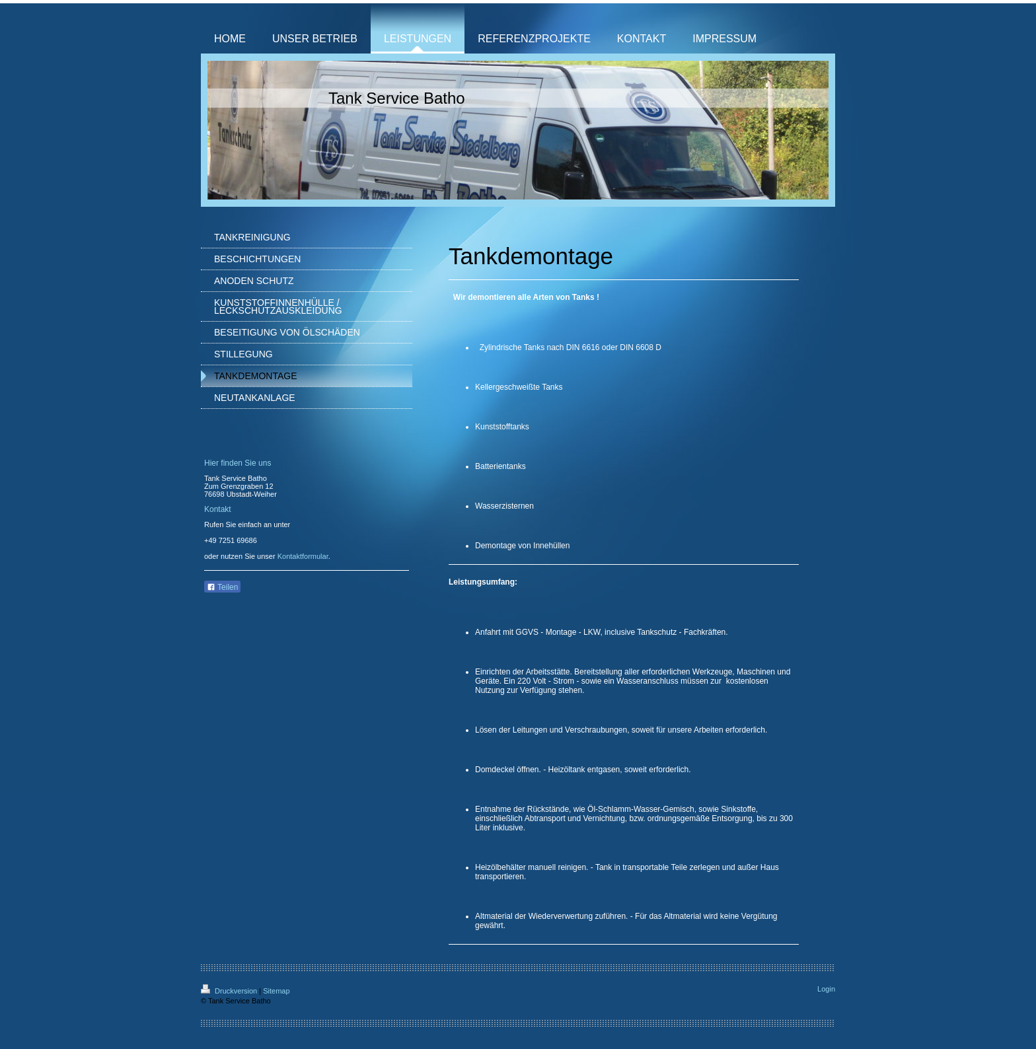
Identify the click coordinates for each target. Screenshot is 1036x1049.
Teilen (222, 587)
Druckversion (230, 991)
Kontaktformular (303, 556)
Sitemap (276, 991)
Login (826, 989)
